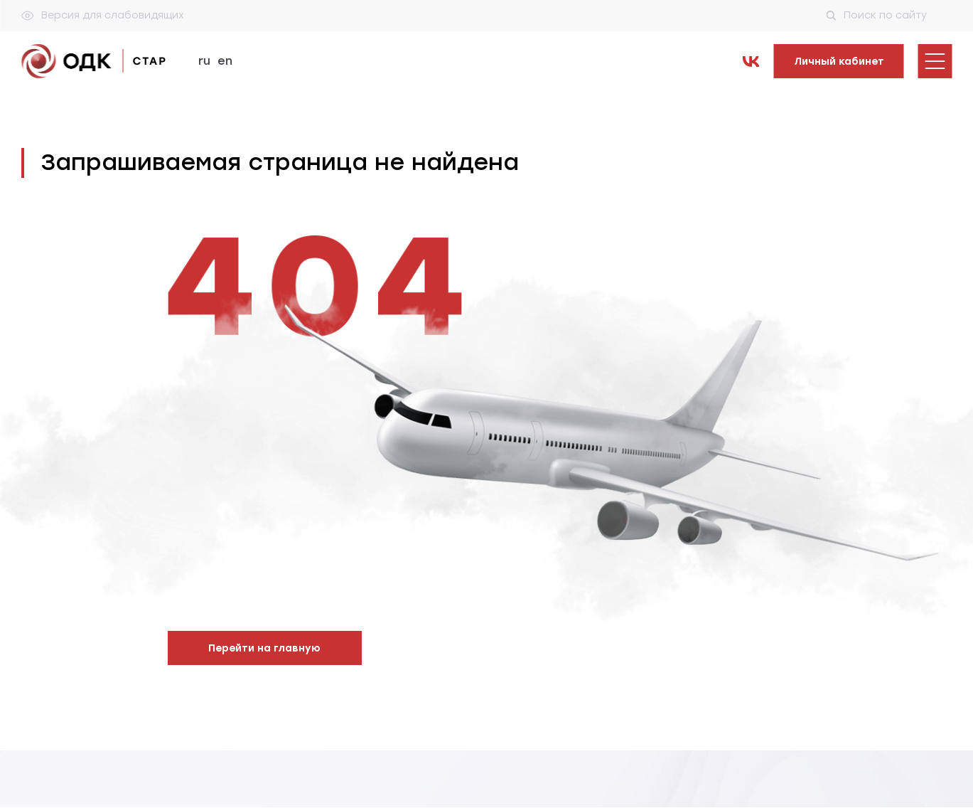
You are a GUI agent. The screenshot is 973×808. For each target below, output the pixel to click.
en (224, 61)
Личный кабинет (839, 61)
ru (204, 61)
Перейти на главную (264, 648)
